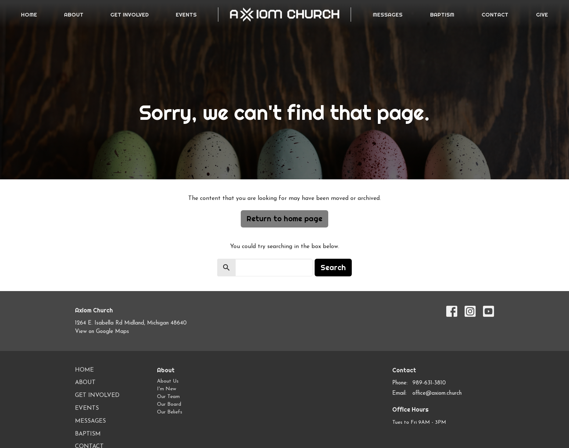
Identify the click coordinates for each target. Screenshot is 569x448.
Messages (387, 14)
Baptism (442, 14)
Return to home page (284, 218)
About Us (168, 381)
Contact (495, 14)
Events (186, 14)
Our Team (168, 396)
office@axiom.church (437, 393)
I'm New (166, 389)
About (73, 14)
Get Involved (129, 14)
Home (29, 14)
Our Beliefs (169, 412)
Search (333, 267)
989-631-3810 (429, 383)
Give (542, 14)
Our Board (169, 404)
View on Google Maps (102, 331)
